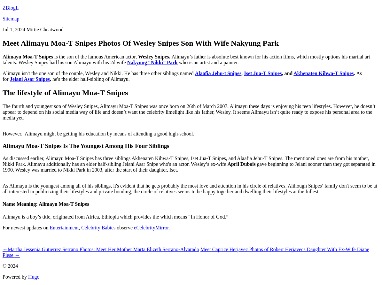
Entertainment (64, 227)
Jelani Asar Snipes (30, 79)
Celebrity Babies (98, 227)
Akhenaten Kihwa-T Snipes (323, 73)
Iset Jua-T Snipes (263, 73)
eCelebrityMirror (151, 227)
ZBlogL (11, 8)
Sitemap (11, 18)
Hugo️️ (34, 277)
